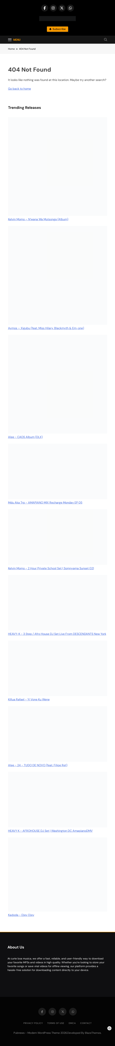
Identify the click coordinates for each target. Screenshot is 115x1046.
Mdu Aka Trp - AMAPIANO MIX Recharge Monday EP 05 (45, 502)
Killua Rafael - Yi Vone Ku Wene (29, 699)
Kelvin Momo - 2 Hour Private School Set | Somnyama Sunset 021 (51, 568)
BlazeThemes (93, 1032)
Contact (86, 1023)
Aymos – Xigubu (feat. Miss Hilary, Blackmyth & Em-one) (46, 328)
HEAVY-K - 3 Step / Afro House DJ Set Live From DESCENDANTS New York (57, 634)
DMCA (72, 1023)
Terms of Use (55, 1023)
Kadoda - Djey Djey (21, 915)
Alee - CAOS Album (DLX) (25, 437)
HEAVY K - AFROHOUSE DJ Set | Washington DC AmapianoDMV (50, 831)
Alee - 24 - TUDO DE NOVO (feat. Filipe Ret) (37, 765)
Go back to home (19, 89)
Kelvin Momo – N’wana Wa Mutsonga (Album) (38, 219)
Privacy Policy (33, 1023)
